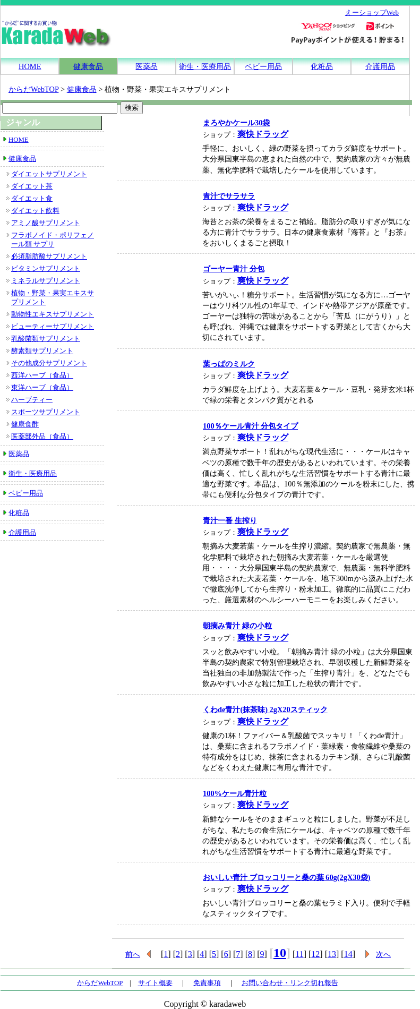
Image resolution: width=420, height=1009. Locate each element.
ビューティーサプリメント (52, 326)
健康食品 (88, 66)
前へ (132, 954)
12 (315, 954)
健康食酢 (25, 424)
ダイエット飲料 (35, 211)
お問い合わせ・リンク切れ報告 (290, 983)
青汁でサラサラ (229, 196)
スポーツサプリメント (45, 412)
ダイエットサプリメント (49, 174)
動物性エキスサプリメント (52, 314)
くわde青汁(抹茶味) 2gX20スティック (265, 709)
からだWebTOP (33, 89)
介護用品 (380, 66)
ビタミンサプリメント (45, 268)
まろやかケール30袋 (236, 122)
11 (299, 954)
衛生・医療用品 (205, 66)
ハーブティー (32, 400)
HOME (30, 66)
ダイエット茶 (32, 186)
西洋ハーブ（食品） (42, 375)
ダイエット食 (32, 198)
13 (332, 954)
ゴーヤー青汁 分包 (233, 268)
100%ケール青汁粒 (235, 793)
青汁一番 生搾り (230, 520)
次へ (383, 954)
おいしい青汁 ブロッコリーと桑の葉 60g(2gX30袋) (287, 877)
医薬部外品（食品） (42, 436)
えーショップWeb (372, 12)
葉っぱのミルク (229, 364)
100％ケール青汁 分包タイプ (250, 426)
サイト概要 (155, 983)
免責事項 (207, 983)
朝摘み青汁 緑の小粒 (237, 625)
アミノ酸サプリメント (45, 223)
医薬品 (146, 66)
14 (348, 954)
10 (279, 953)
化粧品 (322, 66)
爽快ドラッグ (262, 134)
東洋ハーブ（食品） (42, 387)
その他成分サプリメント (49, 363)
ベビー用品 (263, 66)
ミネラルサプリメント (45, 281)
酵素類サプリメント (42, 351)
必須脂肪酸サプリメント (49, 256)
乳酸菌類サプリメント (45, 339)
